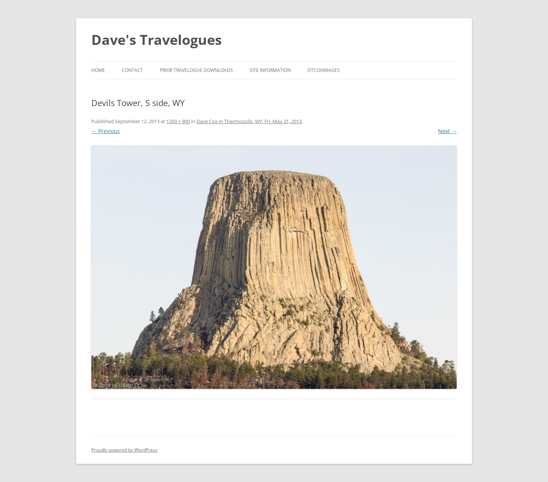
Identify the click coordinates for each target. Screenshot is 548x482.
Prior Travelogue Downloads (196, 70)
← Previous (105, 131)
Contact (132, 70)
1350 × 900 (178, 121)
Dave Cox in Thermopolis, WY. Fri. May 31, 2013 (249, 121)
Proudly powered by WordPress (124, 450)
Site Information (270, 70)
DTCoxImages (323, 70)
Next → (447, 131)
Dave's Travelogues (156, 39)
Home (98, 70)
